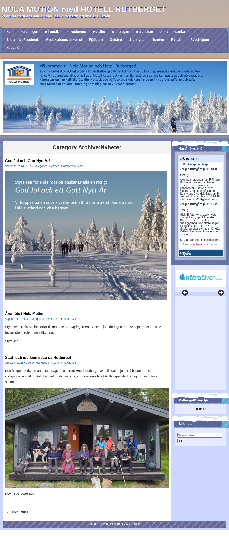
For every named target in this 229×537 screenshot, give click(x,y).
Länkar (180, 32)
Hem (9, 32)
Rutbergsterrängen (197, 164)
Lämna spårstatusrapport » (200, 244)
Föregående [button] (185, 292)
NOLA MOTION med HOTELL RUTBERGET (84, 9)
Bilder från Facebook (22, 40)
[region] (200, 275)
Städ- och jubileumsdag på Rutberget (38, 357)
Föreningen (29, 32)
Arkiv (164, 32)
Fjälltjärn (96, 40)
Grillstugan (120, 32)
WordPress (133, 524)
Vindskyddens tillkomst (64, 40)
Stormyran (137, 40)
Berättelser (144, 32)
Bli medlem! (54, 32)
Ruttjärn (177, 40)
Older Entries (17, 512)
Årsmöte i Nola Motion (25, 314)
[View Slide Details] (201, 278)
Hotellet (99, 32)
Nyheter (54, 166)
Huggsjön (13, 47)
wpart (106, 524)
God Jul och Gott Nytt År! (27, 161)
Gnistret (116, 40)
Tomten (158, 40)
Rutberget (78, 32)
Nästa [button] (220, 292)
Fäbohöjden (200, 40)
